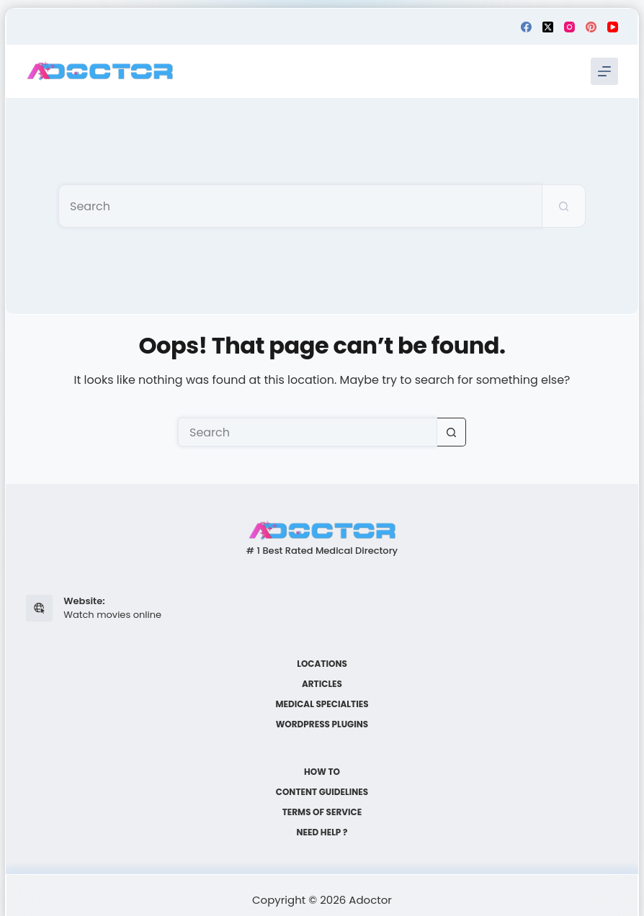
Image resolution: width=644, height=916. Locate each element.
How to (322, 772)
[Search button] (564, 206)
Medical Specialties (321, 704)
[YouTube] (612, 27)
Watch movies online (112, 614)
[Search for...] (300, 206)
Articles (322, 684)
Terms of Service (322, 812)
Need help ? (322, 832)
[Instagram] (569, 27)
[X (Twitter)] (547, 27)
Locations (322, 664)
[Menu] (604, 71)
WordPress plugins (322, 724)
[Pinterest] (591, 27)
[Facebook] (526, 27)
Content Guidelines (322, 792)
